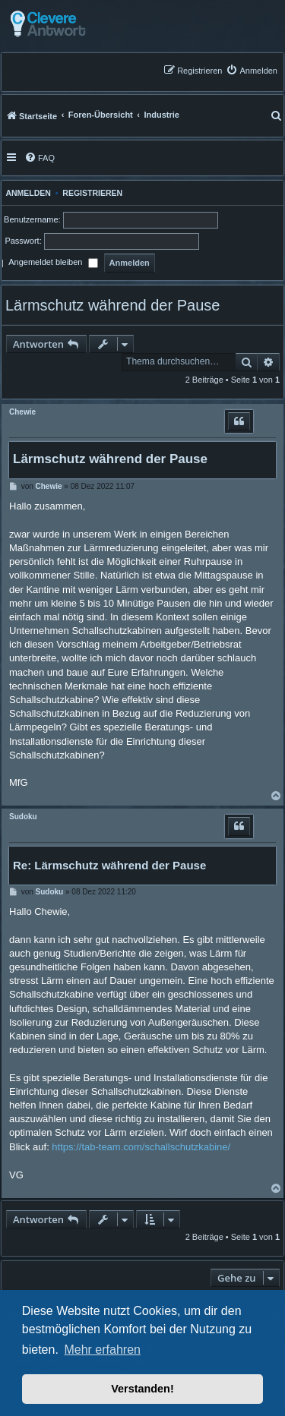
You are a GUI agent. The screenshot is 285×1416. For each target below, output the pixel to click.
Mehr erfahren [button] (102, 1349)
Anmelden (26, 192)
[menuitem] (251, 70)
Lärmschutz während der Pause (112, 305)
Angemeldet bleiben (52, 263)
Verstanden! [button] (142, 1389)
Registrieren (92, 192)
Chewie (22, 412)
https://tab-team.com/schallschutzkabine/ (141, 1147)
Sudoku (23, 816)
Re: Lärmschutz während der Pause (109, 865)
